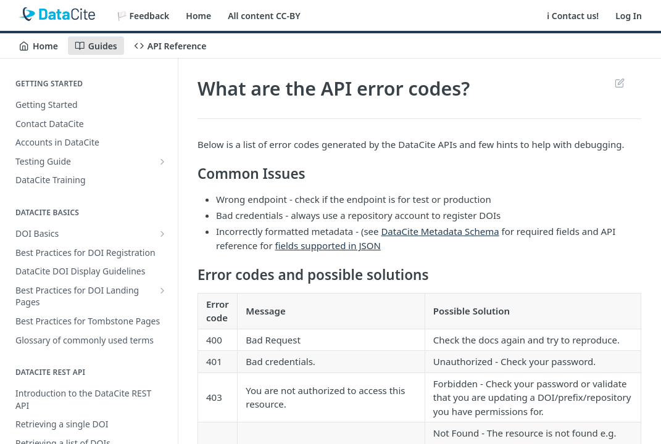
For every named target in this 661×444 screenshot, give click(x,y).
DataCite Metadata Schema (440, 231)
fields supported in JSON (328, 245)
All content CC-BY (264, 16)
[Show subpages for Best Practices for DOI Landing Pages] (162, 290)
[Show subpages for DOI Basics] (162, 234)
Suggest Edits (619, 83)
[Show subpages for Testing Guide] (162, 161)
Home (198, 16)
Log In (628, 16)
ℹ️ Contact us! (573, 16)
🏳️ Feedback (143, 16)
